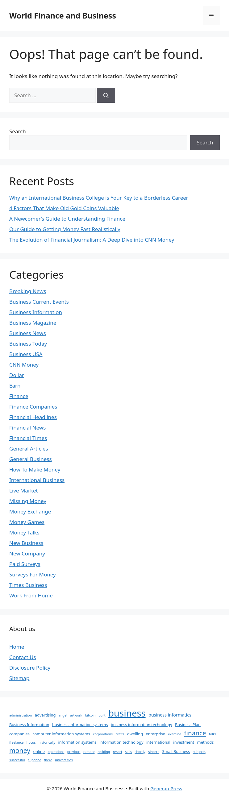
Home (16, 646)
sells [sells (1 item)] (128, 752)
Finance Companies (33, 406)
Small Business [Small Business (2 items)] (176, 751)
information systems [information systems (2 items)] (77, 742)
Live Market (23, 490)
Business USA (26, 354)
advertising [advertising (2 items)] (45, 715)
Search (17, 131)
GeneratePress (166, 788)
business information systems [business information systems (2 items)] (80, 724)
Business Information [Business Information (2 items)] (29, 724)
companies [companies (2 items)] (19, 734)
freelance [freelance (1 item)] (16, 742)
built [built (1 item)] (102, 715)
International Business (37, 480)
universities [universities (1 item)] (64, 760)
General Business (30, 459)
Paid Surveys (24, 563)
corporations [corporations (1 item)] (103, 734)
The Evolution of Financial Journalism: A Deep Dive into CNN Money (91, 239)
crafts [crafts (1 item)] (120, 734)
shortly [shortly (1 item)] (140, 752)
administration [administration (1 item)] (20, 715)
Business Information (35, 312)
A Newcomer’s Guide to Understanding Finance (67, 218)
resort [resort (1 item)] (117, 752)
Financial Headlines (33, 417)
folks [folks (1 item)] (212, 734)
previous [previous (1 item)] (74, 752)
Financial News (27, 427)
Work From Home (31, 595)
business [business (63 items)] (127, 713)
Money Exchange (30, 511)
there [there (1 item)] (48, 760)
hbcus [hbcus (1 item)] (31, 742)
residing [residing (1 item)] (104, 752)
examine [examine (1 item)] (174, 734)
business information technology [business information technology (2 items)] (141, 724)
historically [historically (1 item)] (47, 742)
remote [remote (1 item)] (88, 752)
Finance (18, 396)
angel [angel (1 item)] (63, 715)
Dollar (16, 375)
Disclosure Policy (29, 667)
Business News (27, 333)
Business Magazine (32, 322)
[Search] (106, 95)
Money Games (26, 522)
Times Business (28, 584)
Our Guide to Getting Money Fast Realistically (64, 229)
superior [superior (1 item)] (34, 760)
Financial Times (28, 438)
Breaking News (27, 291)
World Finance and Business (62, 15)
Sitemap (19, 678)
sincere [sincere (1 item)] (153, 752)
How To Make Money (34, 469)
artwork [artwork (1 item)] (76, 715)
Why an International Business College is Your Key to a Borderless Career (98, 197)
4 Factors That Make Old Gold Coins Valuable (64, 208)
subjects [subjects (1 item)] (199, 752)
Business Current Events (39, 301)
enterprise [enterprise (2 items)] (155, 734)
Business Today (28, 343)
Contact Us (22, 657)
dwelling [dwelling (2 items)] (135, 734)
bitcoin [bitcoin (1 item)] (90, 715)
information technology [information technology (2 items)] (121, 742)
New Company (27, 553)
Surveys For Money (32, 574)
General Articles (28, 448)
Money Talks (24, 532)
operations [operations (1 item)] (56, 752)
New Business (26, 543)
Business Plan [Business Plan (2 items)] (188, 724)
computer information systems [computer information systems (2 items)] (61, 734)
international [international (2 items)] (158, 742)
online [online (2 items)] (39, 751)
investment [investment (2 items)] (183, 742)
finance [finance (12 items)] (195, 733)
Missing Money (27, 501)
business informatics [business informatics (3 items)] (169, 715)
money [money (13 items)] (19, 750)
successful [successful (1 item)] (17, 760)
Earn (15, 385)
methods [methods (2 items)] (205, 742)
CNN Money (24, 364)
